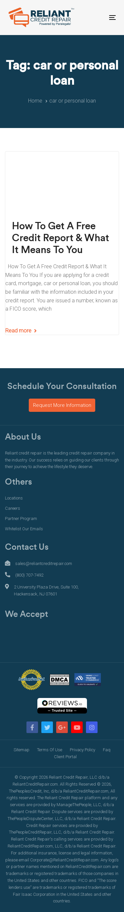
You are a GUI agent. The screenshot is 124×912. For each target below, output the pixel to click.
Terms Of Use (49, 749)
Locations (14, 498)
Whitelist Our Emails (24, 528)
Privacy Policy (82, 749)
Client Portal (65, 756)
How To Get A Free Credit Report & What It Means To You (60, 238)
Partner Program (21, 518)
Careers (12, 508)
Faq (106, 749)
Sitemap (21, 749)
